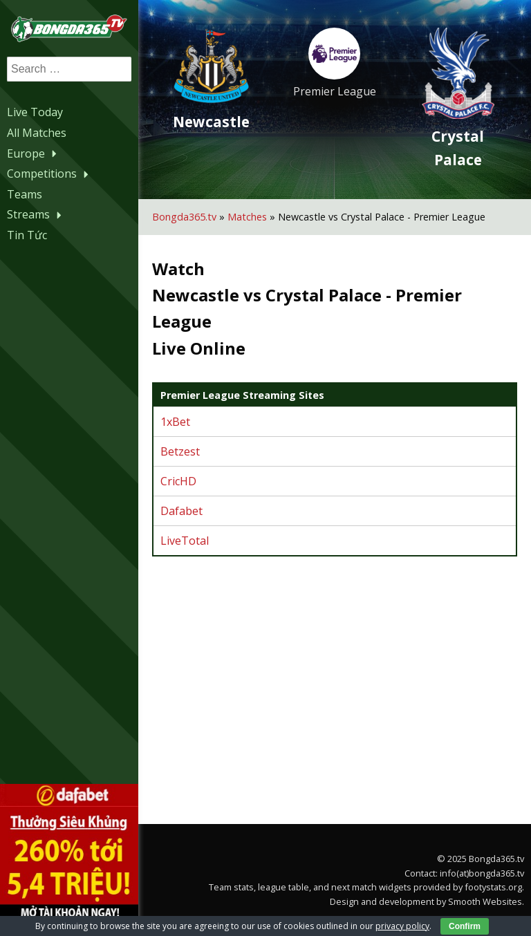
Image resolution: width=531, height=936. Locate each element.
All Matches (36, 132)
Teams (24, 194)
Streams (36, 214)
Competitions (49, 173)
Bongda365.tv (184, 216)
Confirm (465, 926)
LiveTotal (184, 540)
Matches (247, 216)
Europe (33, 153)
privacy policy (402, 926)
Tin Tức (27, 235)
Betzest (180, 451)
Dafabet (181, 510)
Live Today (35, 112)
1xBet (175, 421)
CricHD (178, 481)
